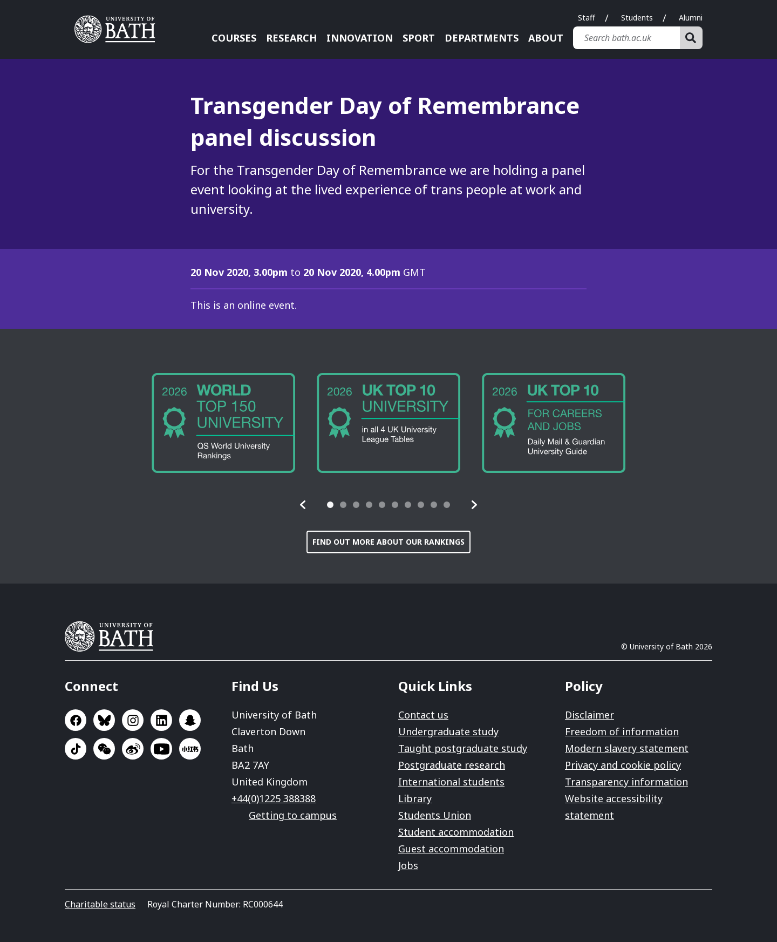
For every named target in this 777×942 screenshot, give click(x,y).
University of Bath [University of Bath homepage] (118, 29)
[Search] (691, 37)
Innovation (359, 37)
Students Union (434, 815)
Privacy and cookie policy (623, 764)
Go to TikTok (75, 749)
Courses (234, 37)
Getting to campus (293, 815)
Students (637, 17)
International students (451, 781)
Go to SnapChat (190, 720)
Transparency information (626, 781)
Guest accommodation (451, 848)
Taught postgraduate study (462, 748)
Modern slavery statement (627, 748)
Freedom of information (622, 731)
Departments (482, 37)
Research (291, 37)
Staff (586, 17)
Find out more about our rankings (388, 542)
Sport (419, 37)
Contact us (423, 714)
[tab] (330, 505)
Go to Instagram (133, 720)
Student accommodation (456, 831)
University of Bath (113, 636)
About (545, 37)
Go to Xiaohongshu (190, 749)
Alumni (691, 17)
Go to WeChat (104, 749)
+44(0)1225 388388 (273, 798)
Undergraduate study (448, 731)
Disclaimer (589, 714)
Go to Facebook (75, 720)
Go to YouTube (161, 749)
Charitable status (100, 904)
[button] (303, 505)
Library (415, 798)
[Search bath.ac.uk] (626, 37)
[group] (223, 423)
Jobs (408, 865)
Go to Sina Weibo (133, 749)
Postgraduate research (451, 764)
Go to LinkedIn (161, 720)
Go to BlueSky (104, 720)
